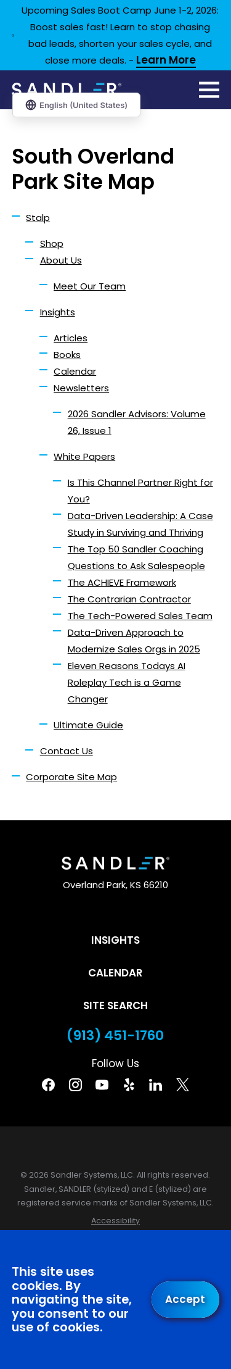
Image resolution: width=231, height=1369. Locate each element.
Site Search (115, 1005)
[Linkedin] (155, 1084)
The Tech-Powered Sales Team (140, 615)
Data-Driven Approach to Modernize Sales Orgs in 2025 (134, 640)
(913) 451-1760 (115, 1035)
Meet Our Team (90, 286)
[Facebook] (48, 1084)
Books (67, 354)
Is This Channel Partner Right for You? (140, 491)
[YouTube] (101, 1084)
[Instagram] (75, 1084)
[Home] (66, 89)
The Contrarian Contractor (129, 599)
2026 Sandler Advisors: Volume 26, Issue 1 (137, 422)
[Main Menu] (209, 90)
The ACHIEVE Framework (122, 582)
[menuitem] (115, 1221)
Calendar (75, 371)
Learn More (166, 60)
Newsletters (81, 387)
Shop (51, 243)
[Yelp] (129, 1084)
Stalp (38, 217)
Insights (57, 312)
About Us (61, 260)
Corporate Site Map (71, 776)
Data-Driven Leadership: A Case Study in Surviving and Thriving (140, 524)
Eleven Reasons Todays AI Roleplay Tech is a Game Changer (126, 682)
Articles (70, 337)
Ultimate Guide (88, 724)
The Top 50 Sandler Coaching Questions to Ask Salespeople (136, 557)
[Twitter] (182, 1084)
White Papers (84, 456)
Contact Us (66, 750)
